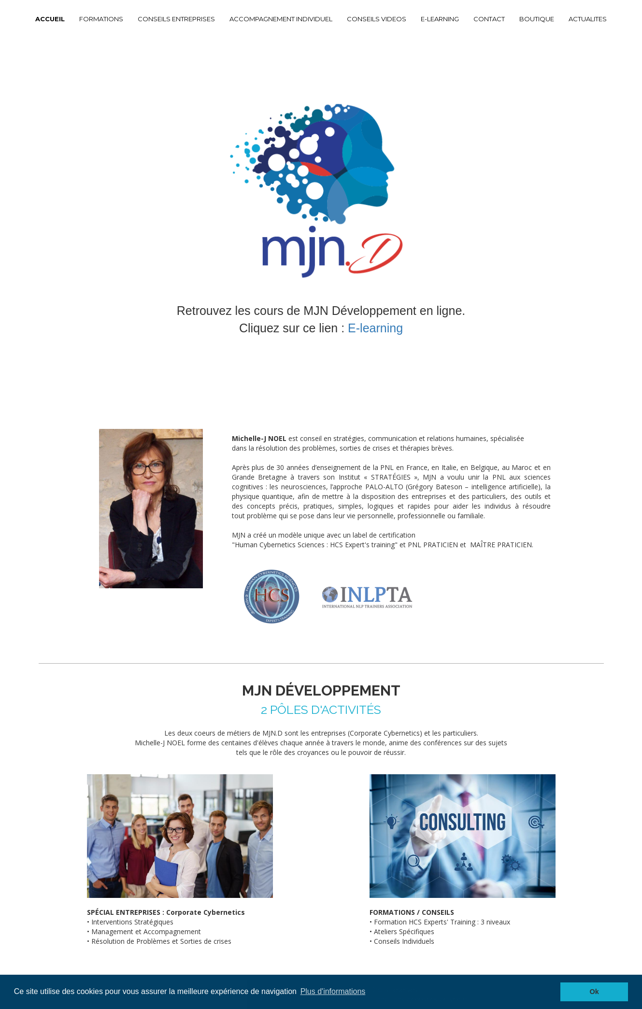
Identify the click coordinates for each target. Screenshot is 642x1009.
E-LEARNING (440, 19)
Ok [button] (594, 991)
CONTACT (489, 19)
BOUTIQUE (536, 19)
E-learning (375, 328)
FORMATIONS (101, 19)
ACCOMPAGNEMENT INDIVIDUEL (280, 19)
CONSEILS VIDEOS (376, 19)
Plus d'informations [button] (333, 991)
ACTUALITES (588, 19)
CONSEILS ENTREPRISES (176, 19)
